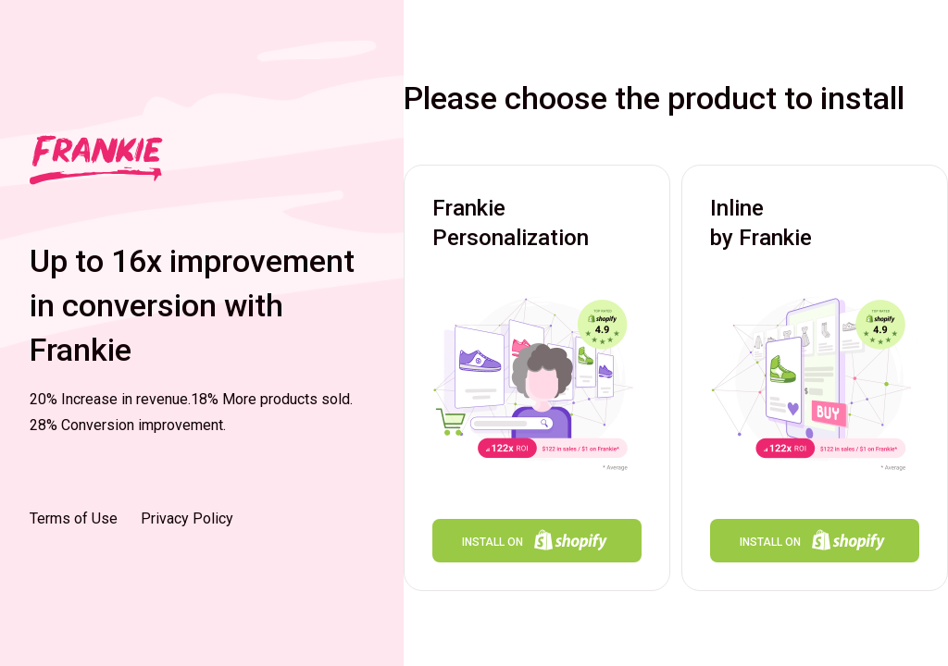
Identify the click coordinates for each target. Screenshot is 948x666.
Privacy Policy (187, 518)
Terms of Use (74, 518)
